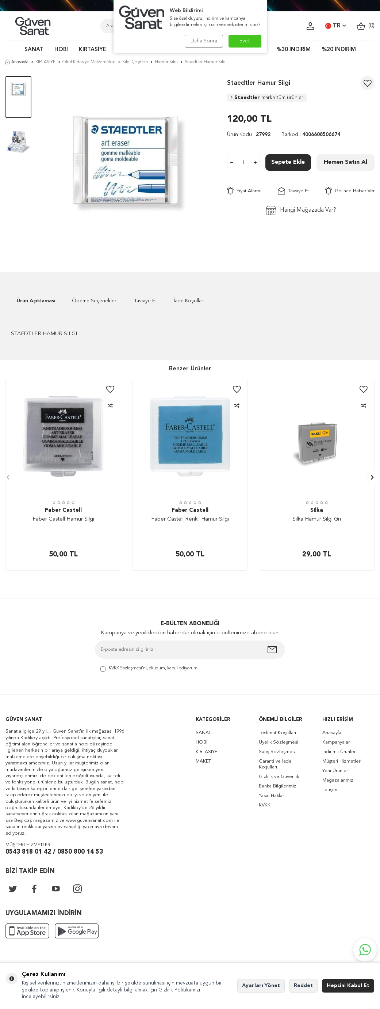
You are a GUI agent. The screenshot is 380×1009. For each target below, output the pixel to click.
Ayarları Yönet (261, 985)
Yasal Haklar (271, 795)
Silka (316, 510)
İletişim (329, 789)
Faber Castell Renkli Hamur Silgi (190, 519)
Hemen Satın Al (345, 162)
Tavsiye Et (293, 190)
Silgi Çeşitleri (135, 62)
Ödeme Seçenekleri (95, 300)
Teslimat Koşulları (277, 732)
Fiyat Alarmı (244, 190)
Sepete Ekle (288, 162)
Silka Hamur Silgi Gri (316, 519)
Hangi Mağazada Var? (301, 210)
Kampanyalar (336, 742)
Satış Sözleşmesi (277, 751)
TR (335, 26)
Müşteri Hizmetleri (341, 761)
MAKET (203, 761)
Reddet (303, 985)
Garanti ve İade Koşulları (275, 764)
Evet (244, 41)
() (366, 26)
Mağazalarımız (337, 780)
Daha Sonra (204, 41)
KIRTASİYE (92, 50)
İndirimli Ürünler (339, 751)
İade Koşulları (189, 300)
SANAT (33, 50)
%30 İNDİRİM (293, 50)
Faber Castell (63, 510)
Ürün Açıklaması (35, 300)
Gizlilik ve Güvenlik (279, 776)
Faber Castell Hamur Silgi (63, 519)
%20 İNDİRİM (339, 50)
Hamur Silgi (166, 62)
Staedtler (267, 97)
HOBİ (61, 50)
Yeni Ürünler (335, 770)
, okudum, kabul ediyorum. (149, 669)
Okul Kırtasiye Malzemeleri (88, 62)
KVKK (264, 805)
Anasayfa (16, 62)
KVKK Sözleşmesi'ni (128, 668)
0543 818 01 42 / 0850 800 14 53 (54, 852)
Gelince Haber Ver (350, 190)
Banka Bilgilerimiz (277, 786)
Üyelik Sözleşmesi (278, 742)
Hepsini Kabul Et (348, 985)
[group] (129, 163)
